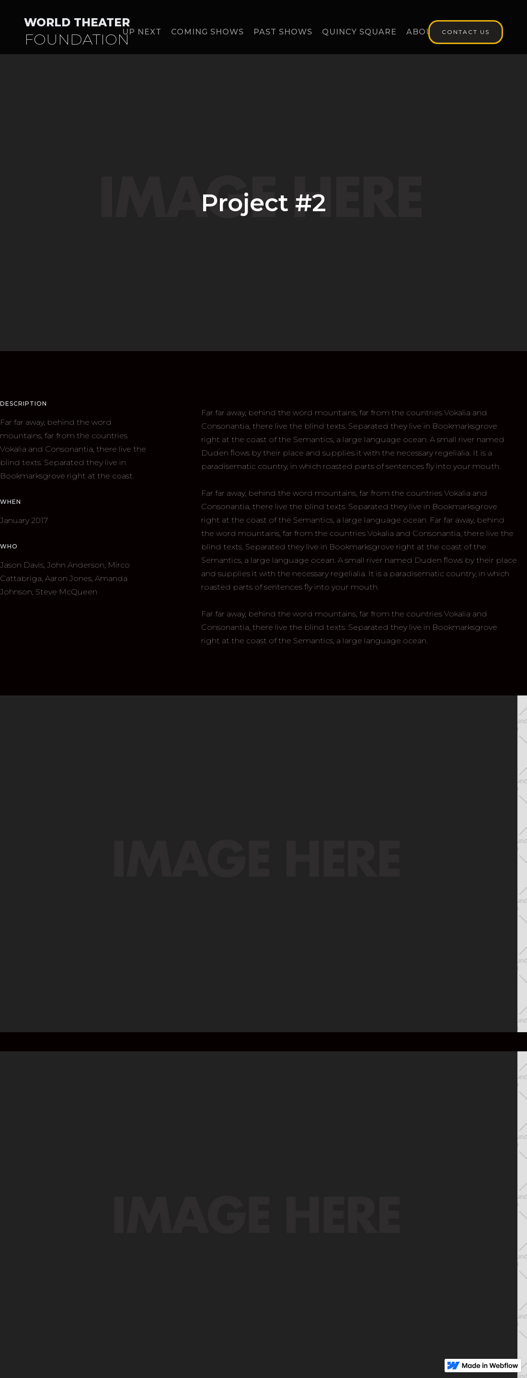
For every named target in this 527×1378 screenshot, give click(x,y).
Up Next (141, 31)
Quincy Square (359, 31)
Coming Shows (207, 31)
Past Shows (282, 31)
